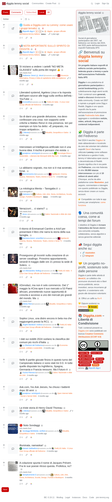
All (48, 12)
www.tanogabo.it (25, 192)
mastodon (90, 253)
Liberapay (82, 307)
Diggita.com (92, 315)
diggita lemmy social (15, 4)
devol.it (81, 278)
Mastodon (99, 182)
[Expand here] (13, 70)
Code (91, 497)
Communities (38, 3)
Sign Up (105, 3)
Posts (5, 12)
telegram (89, 256)
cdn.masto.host (25, 73)
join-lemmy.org (102, 497)
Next (5, 489)
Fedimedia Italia (92, 115)
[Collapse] (103, 13)
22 (22, 84)
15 (22, 221)
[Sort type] (13, 19)
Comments (16, 12)
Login (97, 3)
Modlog (95, 365)
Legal (67, 497)
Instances (76, 497)
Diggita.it (99, 140)
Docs (85, 497)
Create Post (51, 3)
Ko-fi (99, 298)
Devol (88, 149)
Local (41, 12)
